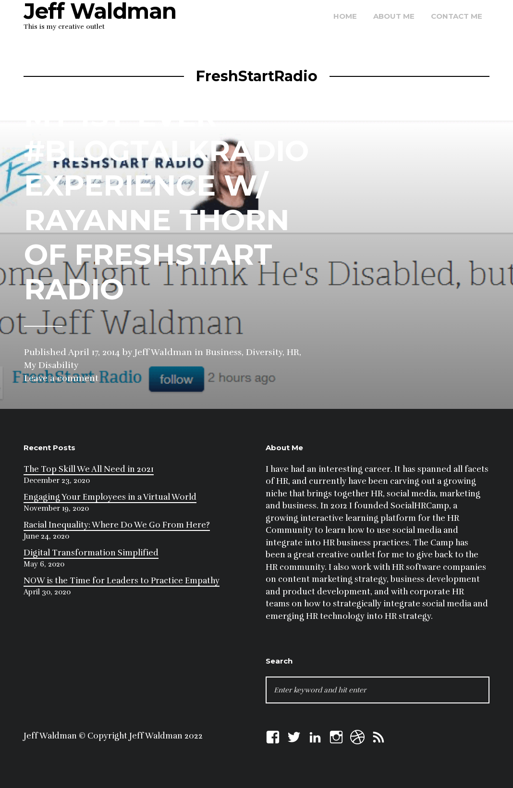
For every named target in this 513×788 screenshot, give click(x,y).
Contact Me (456, 16)
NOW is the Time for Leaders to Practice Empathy (122, 581)
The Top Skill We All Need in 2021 (89, 469)
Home (345, 16)
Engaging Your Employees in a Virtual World (110, 497)
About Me (394, 16)
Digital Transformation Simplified (91, 553)
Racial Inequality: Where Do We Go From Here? (117, 525)
